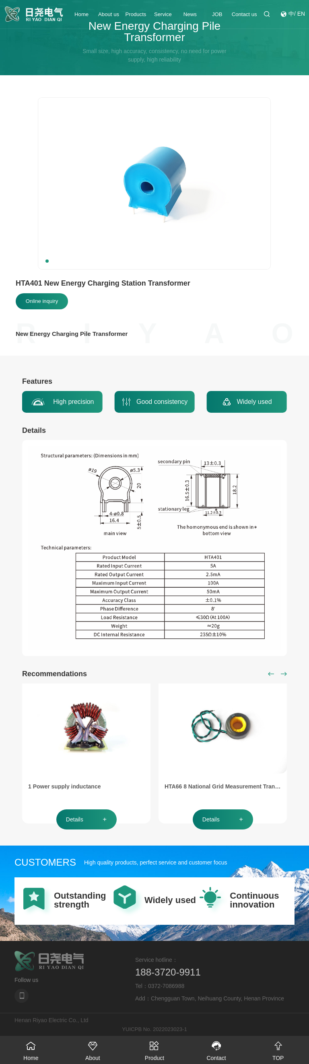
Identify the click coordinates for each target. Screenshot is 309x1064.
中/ (292, 16)
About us (108, 16)
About (93, 1048)
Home (81, 16)
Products (136, 16)
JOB (217, 16)
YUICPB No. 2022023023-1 (154, 1029)
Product (154, 1048)
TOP (278, 1048)
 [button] (271, 674)
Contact (216, 1048)
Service (163, 16)
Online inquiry (42, 301)
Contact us (244, 16)
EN (301, 16)
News (190, 16)
